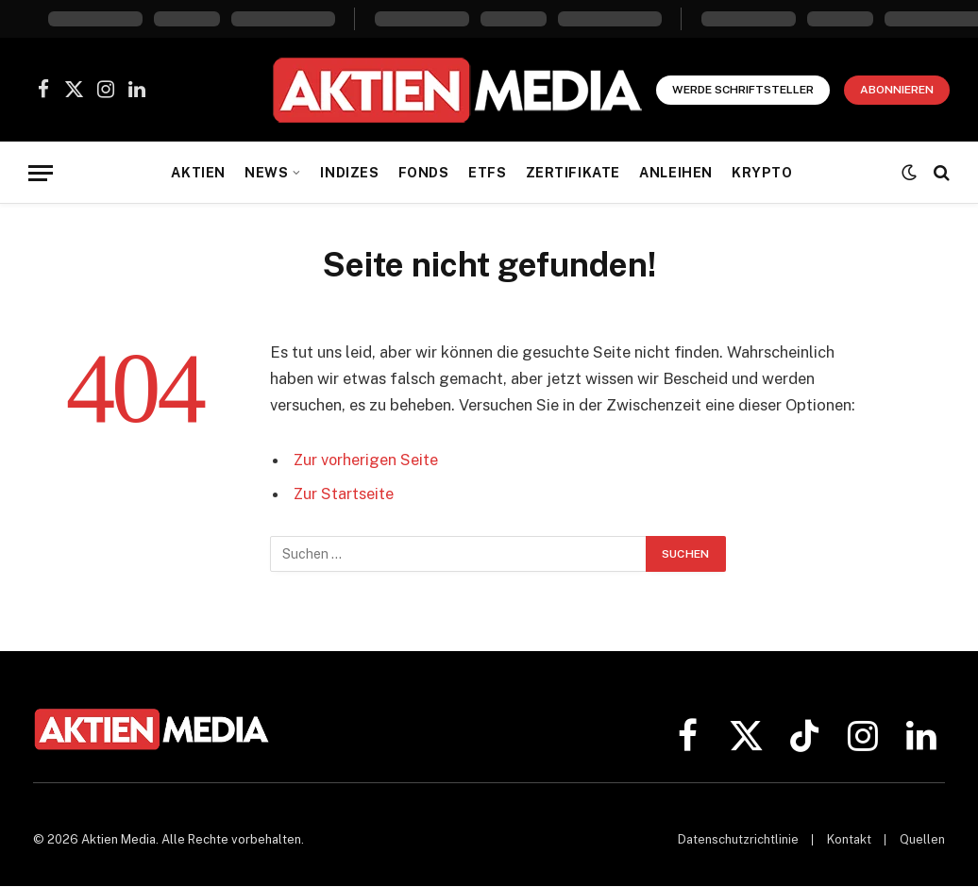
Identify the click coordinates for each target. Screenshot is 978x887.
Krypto (762, 172)
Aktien (198, 172)
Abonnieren (897, 89)
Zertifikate (573, 172)
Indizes (349, 172)
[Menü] (40, 173)
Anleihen (676, 172)
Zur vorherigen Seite (367, 459)
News (266, 172)
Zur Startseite (344, 493)
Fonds (423, 172)
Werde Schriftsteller (743, 89)
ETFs (487, 172)
